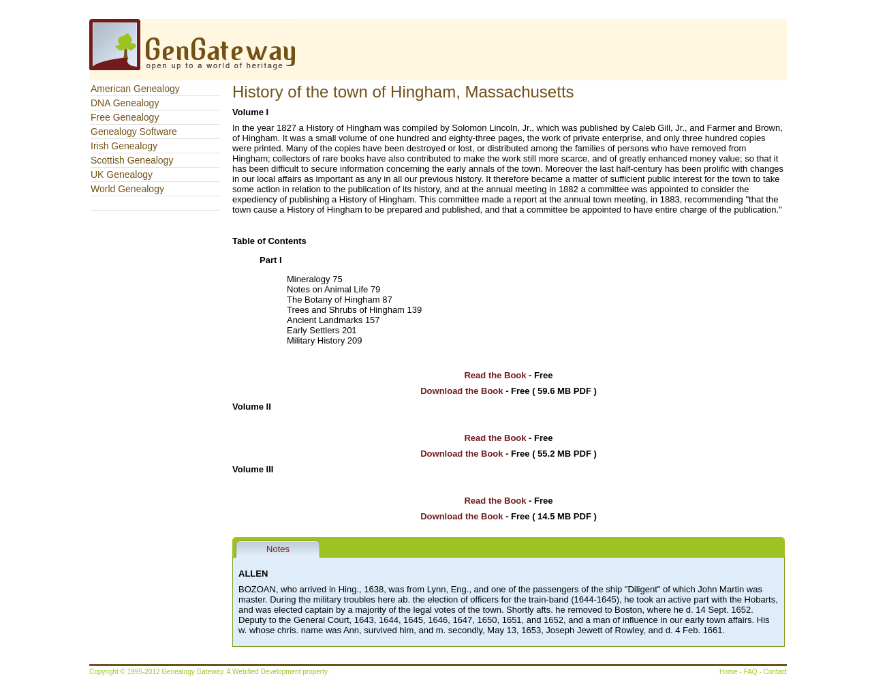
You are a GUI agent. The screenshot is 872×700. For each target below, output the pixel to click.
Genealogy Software (134, 131)
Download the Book (461, 391)
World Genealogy (127, 188)
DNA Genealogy (125, 102)
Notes (278, 549)
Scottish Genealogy (132, 160)
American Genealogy (135, 88)
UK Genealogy (122, 174)
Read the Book (495, 375)
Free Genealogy (125, 117)
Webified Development (267, 671)
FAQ (751, 671)
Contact (775, 671)
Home (728, 671)
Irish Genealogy (124, 145)
